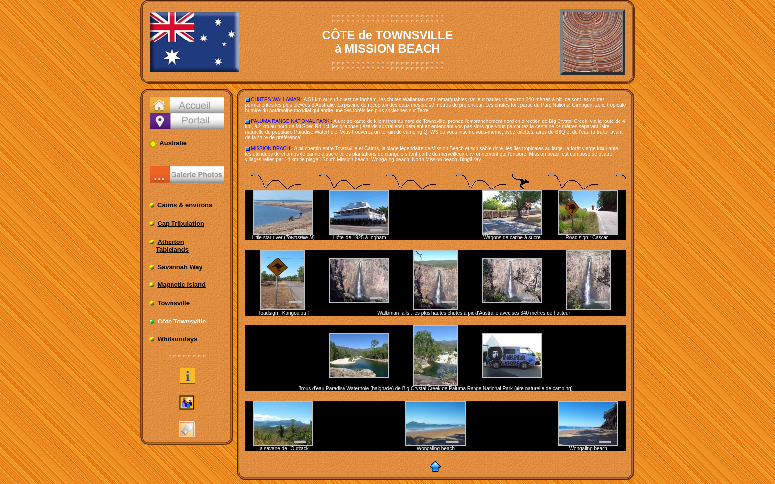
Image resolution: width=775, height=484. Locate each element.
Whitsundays (177, 339)
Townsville (173, 303)
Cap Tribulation (180, 223)
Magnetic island (181, 284)
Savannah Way (179, 267)
